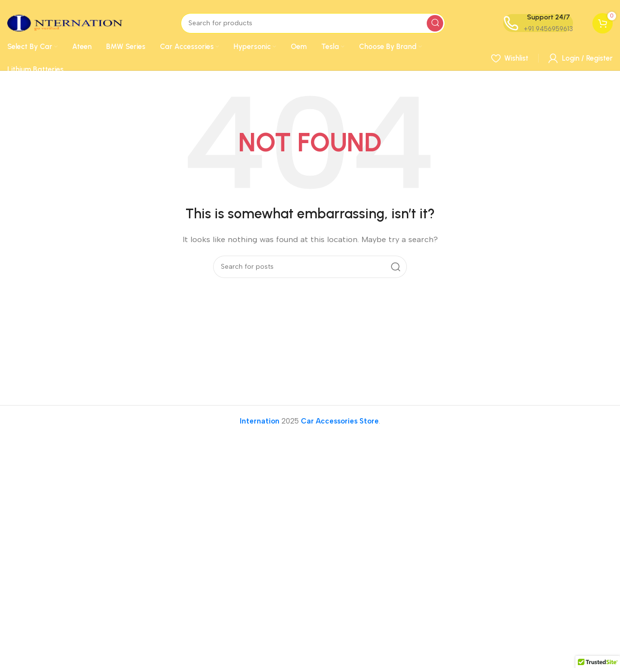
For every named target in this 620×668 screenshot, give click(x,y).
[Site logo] (65, 22)
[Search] (313, 23)
